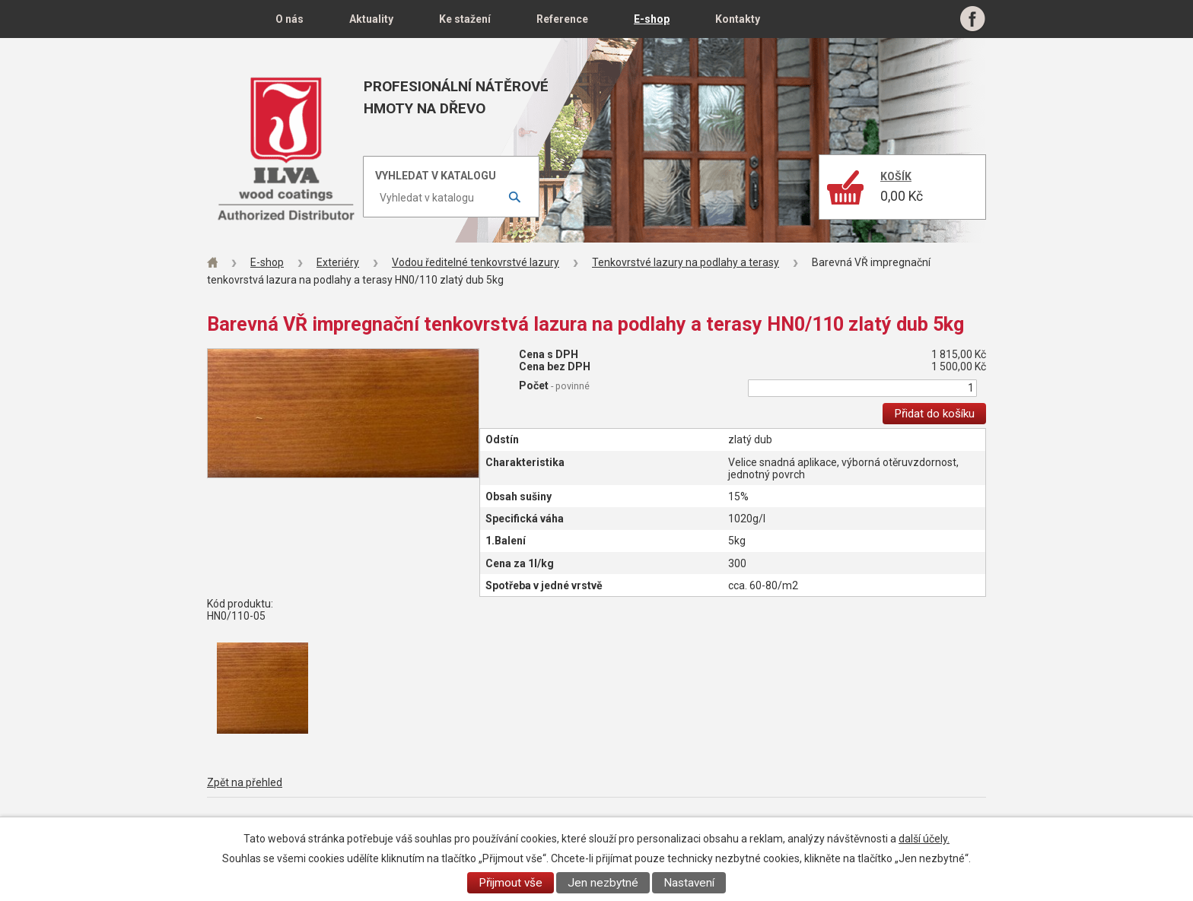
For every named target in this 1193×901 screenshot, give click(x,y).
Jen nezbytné (603, 883)
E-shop (652, 19)
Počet (554, 385)
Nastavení (688, 883)
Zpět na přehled (244, 782)
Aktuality (371, 19)
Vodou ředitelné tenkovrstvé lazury (475, 262)
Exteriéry (338, 262)
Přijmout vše (510, 883)
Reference (562, 19)
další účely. (924, 839)
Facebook (972, 19)
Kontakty (737, 19)
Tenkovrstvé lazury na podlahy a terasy (685, 262)
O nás (289, 19)
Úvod (229, 19)
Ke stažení (465, 19)
